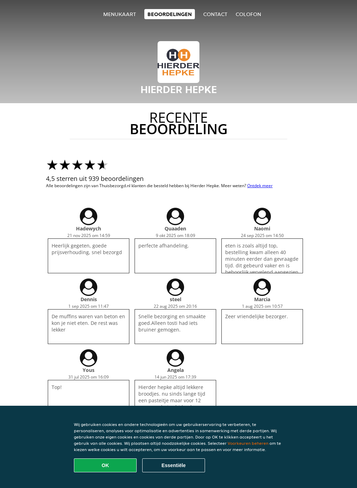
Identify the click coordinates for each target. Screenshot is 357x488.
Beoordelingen (169, 14)
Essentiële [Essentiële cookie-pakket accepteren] (173, 465)
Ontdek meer (260, 186)
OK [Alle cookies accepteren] (105, 465)
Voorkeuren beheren (248, 443)
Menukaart (119, 14)
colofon (248, 14)
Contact (215, 14)
